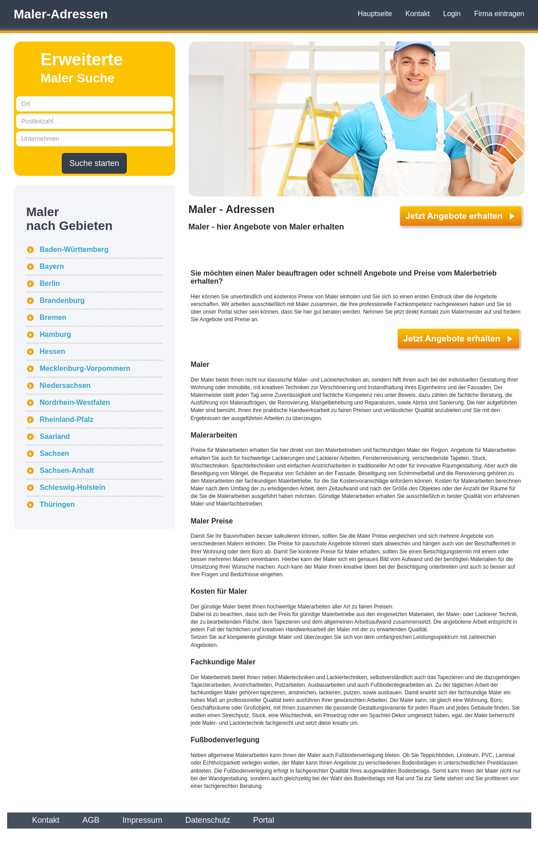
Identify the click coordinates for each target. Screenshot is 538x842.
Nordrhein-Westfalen (75, 402)
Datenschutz (207, 820)
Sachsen (54, 453)
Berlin (50, 283)
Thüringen (57, 504)
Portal (263, 820)
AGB (90, 820)
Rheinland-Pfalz (67, 419)
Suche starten (94, 163)
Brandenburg (62, 300)
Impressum (142, 820)
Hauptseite (375, 13)
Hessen (52, 351)
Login (452, 13)
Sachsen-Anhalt (67, 470)
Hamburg (55, 334)
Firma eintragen (499, 13)
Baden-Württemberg (74, 249)
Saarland (55, 436)
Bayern (52, 266)
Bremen (53, 317)
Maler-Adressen (61, 14)
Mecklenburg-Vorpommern (85, 368)
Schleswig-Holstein (73, 487)
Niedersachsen (65, 385)
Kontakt (417, 13)
